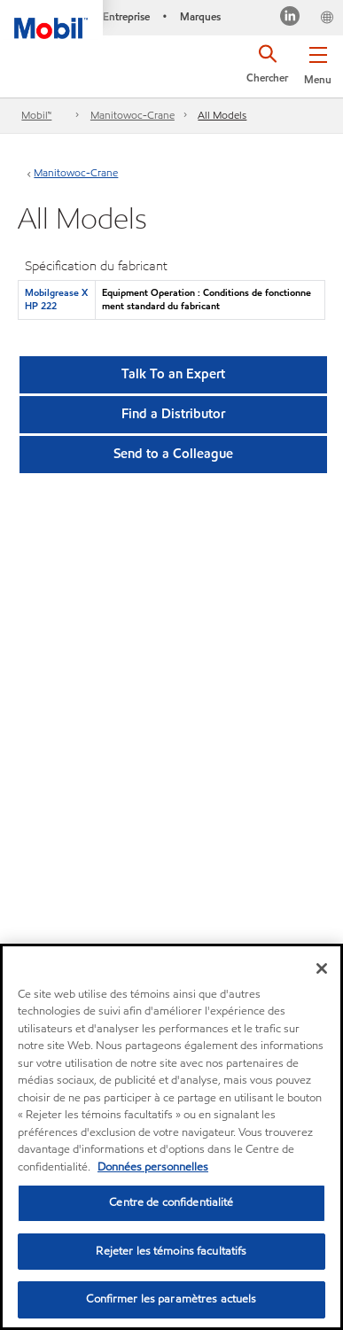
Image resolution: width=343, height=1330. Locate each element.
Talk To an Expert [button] (173, 374)
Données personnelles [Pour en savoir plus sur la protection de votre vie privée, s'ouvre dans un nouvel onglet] (152, 1167)
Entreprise (126, 16)
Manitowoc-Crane (132, 114)
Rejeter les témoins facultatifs (171, 1251)
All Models (222, 114)
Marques (200, 16)
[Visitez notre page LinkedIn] (290, 18)
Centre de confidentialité (171, 1202)
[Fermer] (321, 968)
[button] (317, 62)
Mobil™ (36, 114)
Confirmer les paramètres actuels (171, 1299)
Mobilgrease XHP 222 (56, 299)
